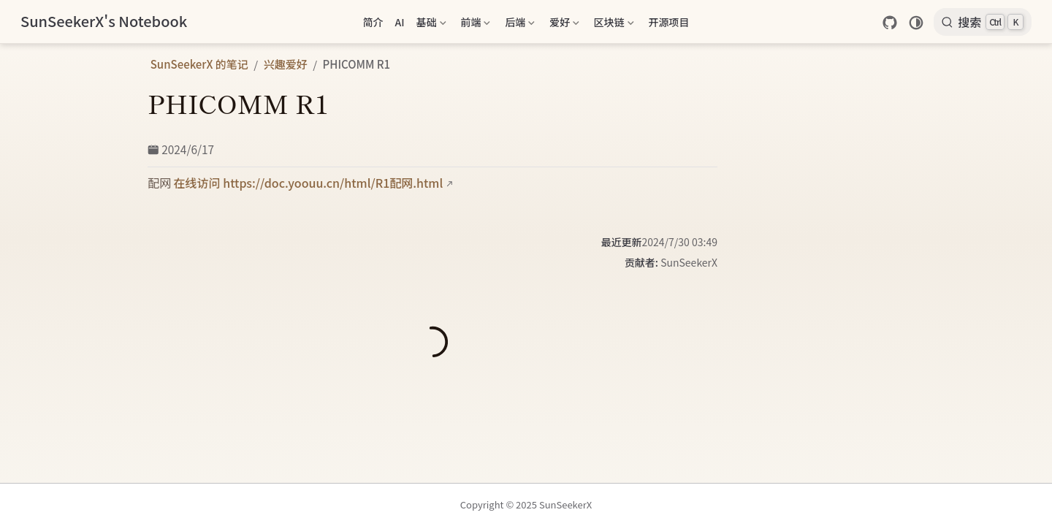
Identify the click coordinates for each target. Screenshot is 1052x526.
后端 (520, 24)
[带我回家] (103, 22)
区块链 (614, 24)
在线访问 (197, 182)
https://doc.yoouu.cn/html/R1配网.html (333, 182)
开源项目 (669, 22)
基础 (431, 24)
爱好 (564, 24)
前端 (475, 24)
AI (399, 22)
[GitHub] (890, 22)
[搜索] (983, 22)
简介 (372, 22)
